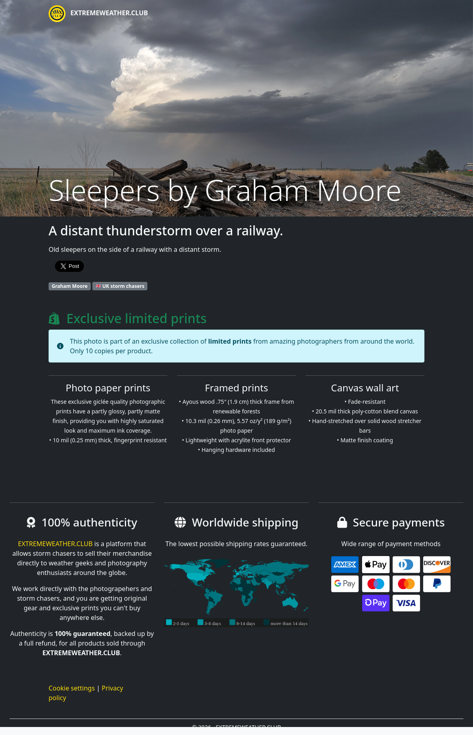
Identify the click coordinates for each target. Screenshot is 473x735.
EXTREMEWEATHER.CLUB (98, 13)
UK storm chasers (120, 286)
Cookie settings (72, 688)
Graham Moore (70, 286)
